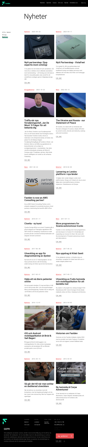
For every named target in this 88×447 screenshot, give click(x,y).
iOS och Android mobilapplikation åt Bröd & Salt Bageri (37, 335)
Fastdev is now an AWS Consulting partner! (36, 199)
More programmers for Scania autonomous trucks (69, 224)
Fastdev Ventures (46, 422)
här (25, 439)
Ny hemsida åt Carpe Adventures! (66, 388)
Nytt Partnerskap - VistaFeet (70, 62)
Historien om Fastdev (67, 333)
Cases (55, 3)
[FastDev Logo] (6, 3)
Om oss (60, 3)
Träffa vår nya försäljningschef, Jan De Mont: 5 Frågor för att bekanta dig (36, 124)
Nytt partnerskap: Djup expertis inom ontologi (35, 63)
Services (26, 424)
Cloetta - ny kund (33, 223)
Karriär (66, 3)
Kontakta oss (74, 3)
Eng (85, 2)
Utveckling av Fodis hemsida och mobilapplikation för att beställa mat (70, 281)
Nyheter (42, 3)
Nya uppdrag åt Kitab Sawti (69, 253)
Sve (82, 2)
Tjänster (48, 3)
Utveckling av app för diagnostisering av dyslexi (37, 254)
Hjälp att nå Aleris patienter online (38, 280)
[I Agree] (65, 436)
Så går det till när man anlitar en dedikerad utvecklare (39, 385)
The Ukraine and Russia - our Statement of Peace (70, 121)
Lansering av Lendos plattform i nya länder (67, 172)
